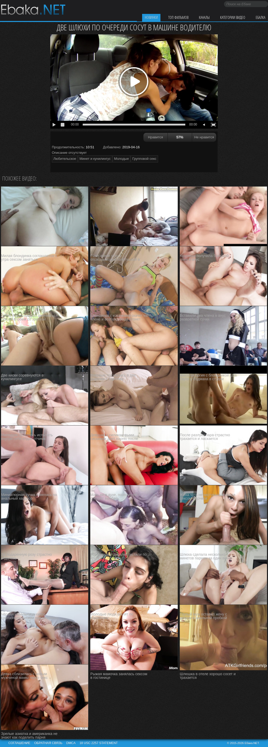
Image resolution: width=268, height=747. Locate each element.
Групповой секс (144, 159)
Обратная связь (48, 743)
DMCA (70, 743)
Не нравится (204, 137)
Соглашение (19, 743)
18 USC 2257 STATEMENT (99, 743)
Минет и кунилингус (95, 159)
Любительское (64, 159)
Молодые (121, 159)
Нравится (155, 137)
